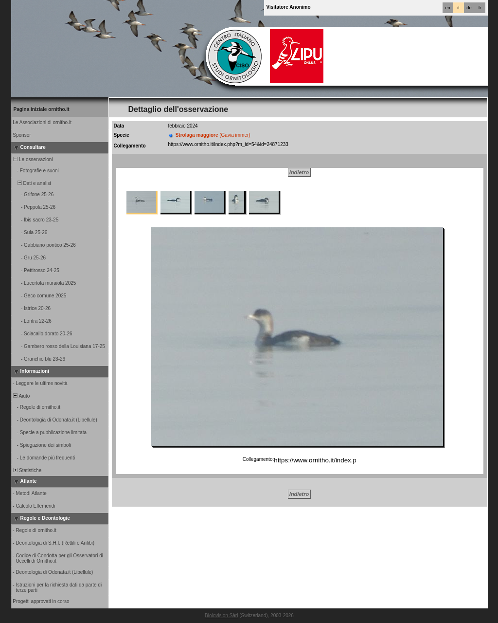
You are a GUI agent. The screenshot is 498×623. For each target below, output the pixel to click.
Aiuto (21, 396)
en (447, 7)
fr (480, 7)
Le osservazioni (32, 159)
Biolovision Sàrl (221, 615)
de (468, 7)
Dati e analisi (31, 183)
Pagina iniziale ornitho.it (42, 109)
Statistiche (27, 470)
